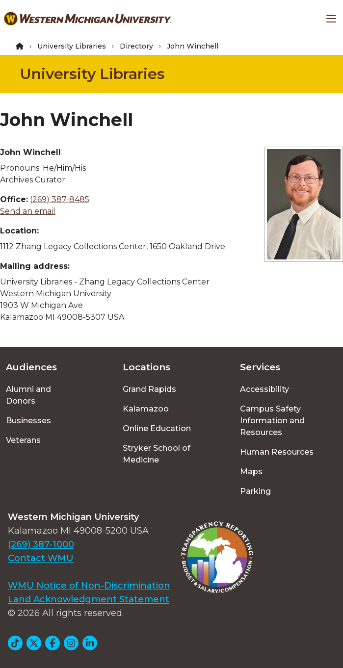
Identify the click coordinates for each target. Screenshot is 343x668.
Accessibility (264, 389)
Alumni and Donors (28, 395)
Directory (136, 46)
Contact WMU (41, 558)
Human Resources (277, 452)
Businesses (28, 420)
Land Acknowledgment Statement (88, 599)
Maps (251, 471)
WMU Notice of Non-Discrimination (89, 585)
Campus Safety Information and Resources (272, 420)
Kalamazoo (146, 408)
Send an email (27, 211)
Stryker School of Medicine (156, 453)
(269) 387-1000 (41, 544)
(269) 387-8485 (59, 199)
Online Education (157, 428)
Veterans (23, 440)
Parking (255, 491)
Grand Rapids (149, 389)
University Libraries (71, 46)
